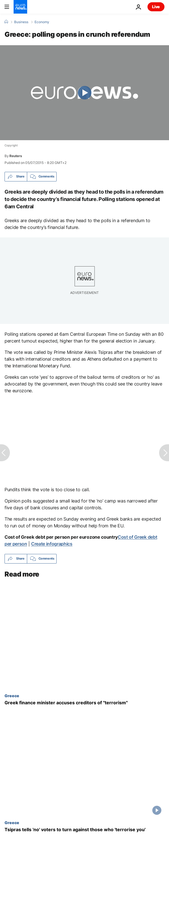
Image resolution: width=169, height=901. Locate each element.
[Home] (6, 22)
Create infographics (51, 544)
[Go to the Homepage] (20, 7)
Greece (12, 695)
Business (21, 22)
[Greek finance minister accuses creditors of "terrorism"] (84, 702)
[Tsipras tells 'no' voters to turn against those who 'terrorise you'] (84, 829)
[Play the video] (84, 92)
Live (156, 6)
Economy (42, 22)
